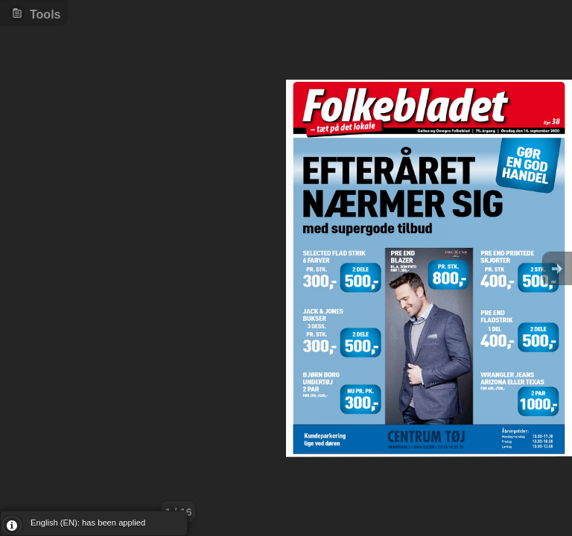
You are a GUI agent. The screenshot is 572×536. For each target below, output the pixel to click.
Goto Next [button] (557, 268)
